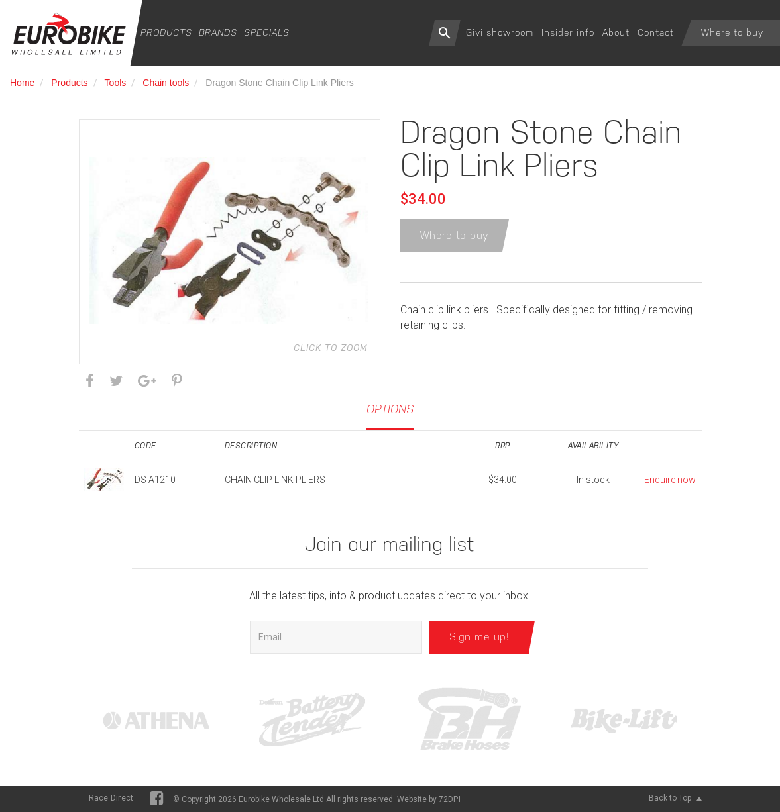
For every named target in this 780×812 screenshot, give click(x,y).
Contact (656, 32)
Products (166, 32)
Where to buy (732, 32)
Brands (218, 32)
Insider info (567, 32)
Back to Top (675, 798)
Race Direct (111, 798)
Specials (267, 32)
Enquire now (670, 479)
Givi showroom (499, 32)
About (616, 32)
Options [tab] (390, 409)
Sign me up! (479, 637)
